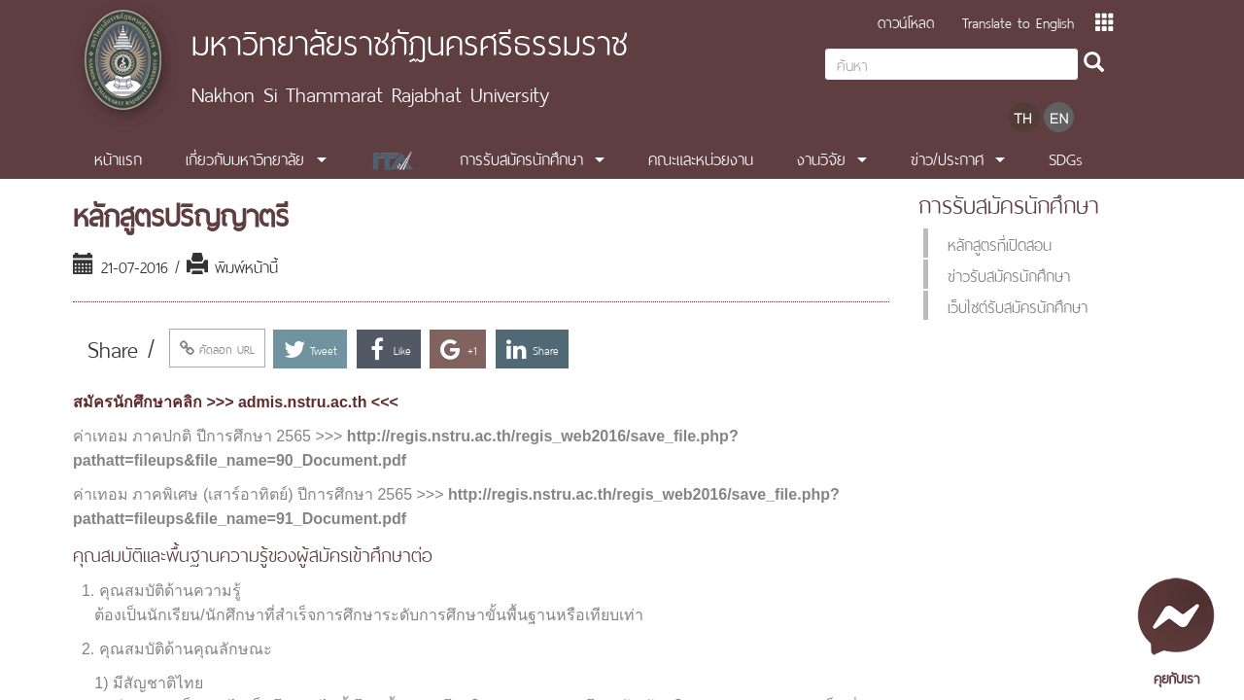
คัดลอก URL (217, 348)
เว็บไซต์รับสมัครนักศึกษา (1018, 305)
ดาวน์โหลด (906, 21)
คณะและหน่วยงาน (700, 157)
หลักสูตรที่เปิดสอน (1000, 243)
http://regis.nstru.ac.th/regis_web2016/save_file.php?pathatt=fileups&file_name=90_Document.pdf (406, 448)
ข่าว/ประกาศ (947, 157)
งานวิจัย (821, 157)
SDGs (1066, 157)
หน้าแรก (118, 157)
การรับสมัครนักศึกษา (521, 157)
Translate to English (1018, 21)
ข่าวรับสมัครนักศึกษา (1009, 274)
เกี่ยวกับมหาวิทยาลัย (245, 157)
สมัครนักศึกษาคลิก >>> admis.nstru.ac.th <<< (235, 402)
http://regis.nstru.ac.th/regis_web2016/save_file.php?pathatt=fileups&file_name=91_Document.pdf (456, 506)
